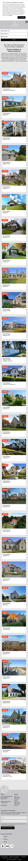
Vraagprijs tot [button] (5, 33)
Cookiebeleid (23, 856)
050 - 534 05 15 (11, 859)
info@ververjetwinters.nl (6, 801)
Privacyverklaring (4, 856)
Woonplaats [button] (4, 36)
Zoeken (14, 39)
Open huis (16, 801)
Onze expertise (17, 797)
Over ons (16, 796)
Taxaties (15, 800)
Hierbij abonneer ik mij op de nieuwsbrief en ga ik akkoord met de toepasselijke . (13, 824)
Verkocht (5, 73)
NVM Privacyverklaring (14, 856)
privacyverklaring (10, 825)
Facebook (4, 836)
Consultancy (16, 798)
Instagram (4, 839)
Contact (19, 859)
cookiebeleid (10, 15)
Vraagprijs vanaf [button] (5, 30)
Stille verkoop (17, 804)
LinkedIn (4, 841)
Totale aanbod (17, 802)
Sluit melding (21, 17)
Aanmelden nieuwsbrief (7, 827)
